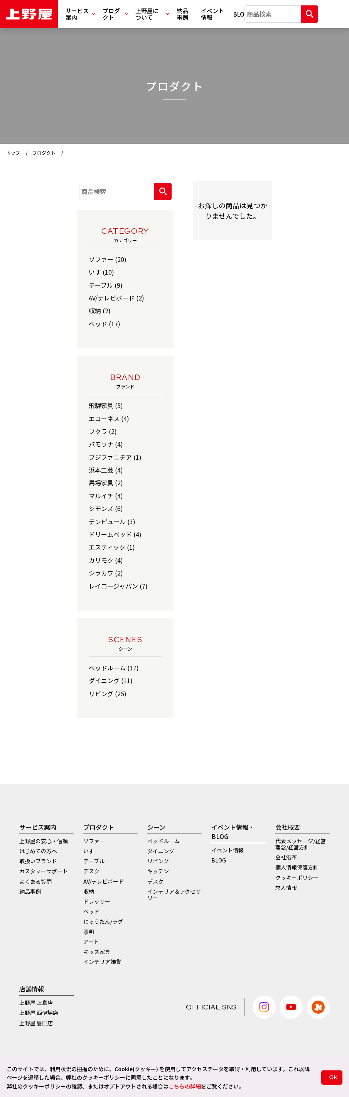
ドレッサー (96, 901)
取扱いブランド (38, 861)
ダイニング (160, 851)
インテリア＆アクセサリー (174, 894)
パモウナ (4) (106, 444)
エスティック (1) (112, 547)
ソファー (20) (107, 259)
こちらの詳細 (185, 1086)
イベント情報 (212, 14)
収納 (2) (100, 310)
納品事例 (182, 14)
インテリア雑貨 (102, 962)
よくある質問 (35, 881)
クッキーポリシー (297, 877)
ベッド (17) (104, 323)
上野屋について (152, 14)
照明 (88, 931)
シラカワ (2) (106, 572)
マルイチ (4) (106, 495)
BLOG (238, 14)
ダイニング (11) (111, 680)
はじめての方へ (38, 851)
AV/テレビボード (103, 881)
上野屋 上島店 (36, 1002)
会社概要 (287, 827)
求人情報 (286, 887)
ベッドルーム (163, 841)
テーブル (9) (106, 285)
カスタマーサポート (43, 871)
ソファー (94, 841)
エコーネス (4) (109, 418)
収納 (88, 891)
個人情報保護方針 (297, 867)
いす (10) (101, 272)
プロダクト (115, 14)
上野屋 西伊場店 (38, 1012)
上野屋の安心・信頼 (43, 841)
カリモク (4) (106, 560)
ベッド (91, 911)
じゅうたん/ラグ (103, 921)
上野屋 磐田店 (36, 1023)
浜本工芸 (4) (106, 469)
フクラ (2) (103, 431)
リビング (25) (107, 693)
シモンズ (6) (106, 508)
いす (88, 851)
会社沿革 (286, 857)
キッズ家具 (96, 951)
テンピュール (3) (112, 521)
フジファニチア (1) (115, 457)
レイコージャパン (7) (118, 586)
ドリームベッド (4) (115, 534)
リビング (158, 861)
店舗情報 (31, 988)
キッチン (158, 871)
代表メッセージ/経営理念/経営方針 (300, 844)
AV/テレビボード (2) (116, 297)
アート (91, 941)
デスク (91, 871)
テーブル (94, 861)
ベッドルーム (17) (114, 667)
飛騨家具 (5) (106, 405)
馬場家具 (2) (106, 482)
